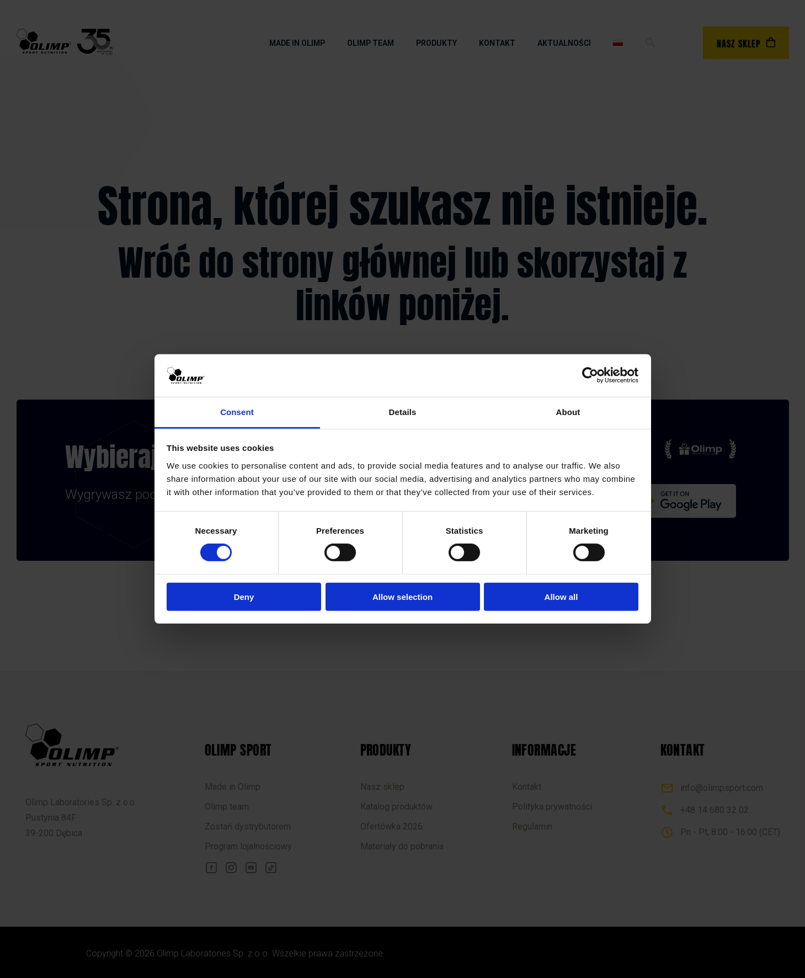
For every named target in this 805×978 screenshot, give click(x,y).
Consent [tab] (237, 412)
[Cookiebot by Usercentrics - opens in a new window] (590, 375)
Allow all (561, 596)
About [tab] (568, 412)
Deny (244, 596)
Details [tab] (403, 412)
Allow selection (402, 596)
